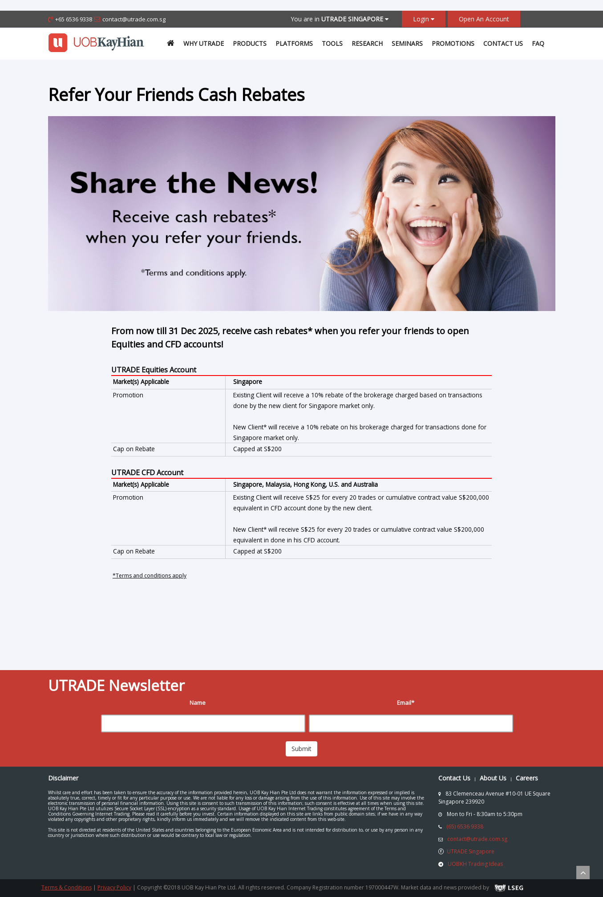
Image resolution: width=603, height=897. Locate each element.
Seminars (407, 43)
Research (367, 43)
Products (250, 43)
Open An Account (484, 19)
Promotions (453, 43)
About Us (493, 778)
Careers (527, 778)
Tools (332, 43)
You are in (340, 19)
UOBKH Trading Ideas (475, 864)
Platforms (294, 43)
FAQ (538, 43)
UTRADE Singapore (470, 851)
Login (423, 19)
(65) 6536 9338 (464, 826)
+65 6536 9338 (73, 19)
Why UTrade (203, 43)
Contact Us (503, 43)
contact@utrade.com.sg (134, 19)
